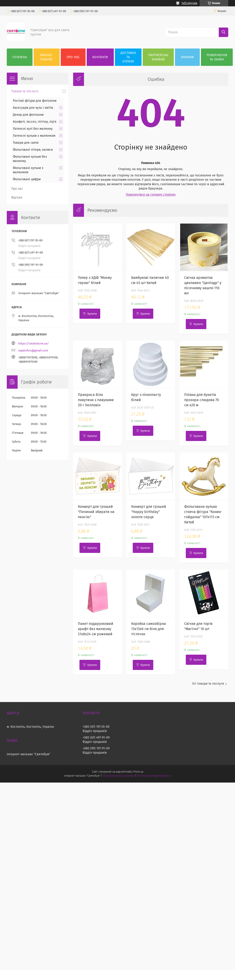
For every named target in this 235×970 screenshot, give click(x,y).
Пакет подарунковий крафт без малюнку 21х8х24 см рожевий (95, 628)
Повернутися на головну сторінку (151, 194)
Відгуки (16, 197)
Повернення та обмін (217, 57)
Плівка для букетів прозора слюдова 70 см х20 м (201, 400)
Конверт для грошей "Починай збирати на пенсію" (96, 511)
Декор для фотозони (28, 115)
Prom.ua (138, 771)
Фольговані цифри (27, 179)
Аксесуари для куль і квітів (33, 108)
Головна (19, 57)
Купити (92, 313)
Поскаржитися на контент (119, 775)
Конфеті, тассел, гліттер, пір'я (34, 122)
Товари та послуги (24, 91)
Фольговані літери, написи (33, 150)
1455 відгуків (189, 3)
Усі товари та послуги (208, 684)
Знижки (187, 57)
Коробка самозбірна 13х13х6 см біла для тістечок (148, 628)
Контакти (100, 57)
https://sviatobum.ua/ (33, 343)
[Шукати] (223, 32)
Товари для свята (26, 143)
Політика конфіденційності (154, 775)
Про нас (73, 57)
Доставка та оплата (128, 57)
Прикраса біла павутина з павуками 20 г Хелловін (96, 400)
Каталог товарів (46, 57)
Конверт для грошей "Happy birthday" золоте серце (148, 511)
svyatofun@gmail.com (33, 350)
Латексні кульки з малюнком (34, 136)
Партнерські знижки (158, 57)
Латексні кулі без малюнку (33, 129)
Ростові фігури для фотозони (34, 101)
